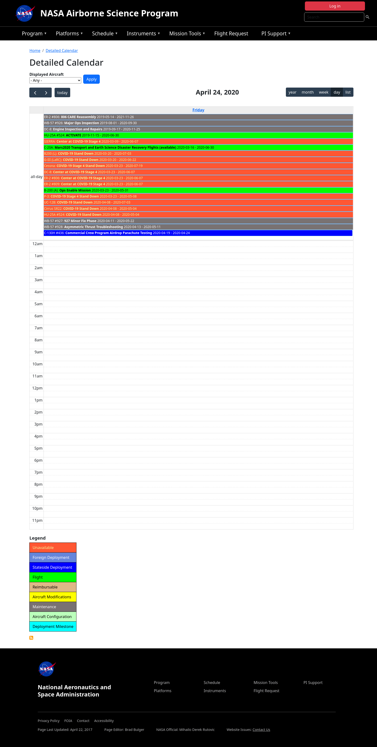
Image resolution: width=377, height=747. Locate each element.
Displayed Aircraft (46, 74)
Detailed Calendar (62, 50)
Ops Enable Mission (75, 190)
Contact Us (261, 729)
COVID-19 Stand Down (76, 153)
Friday (198, 110)
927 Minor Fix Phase (80, 220)
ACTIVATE (73, 135)
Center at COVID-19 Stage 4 (79, 141)
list (348, 92)
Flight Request (231, 33)
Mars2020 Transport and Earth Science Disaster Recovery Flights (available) (115, 147)
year (292, 92)
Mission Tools (186, 34)
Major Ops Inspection (81, 123)
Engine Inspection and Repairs (77, 129)
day (337, 92)
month (308, 92)
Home (34, 50)
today (62, 92)
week (323, 92)
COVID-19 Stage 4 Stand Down (81, 165)
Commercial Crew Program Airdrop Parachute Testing (108, 232)
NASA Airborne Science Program (109, 13)
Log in (334, 6)
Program (33, 34)
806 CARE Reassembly (78, 117)
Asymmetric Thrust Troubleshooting (93, 226)
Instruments (143, 34)
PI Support (275, 34)
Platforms (68, 34)
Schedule (104, 34)
